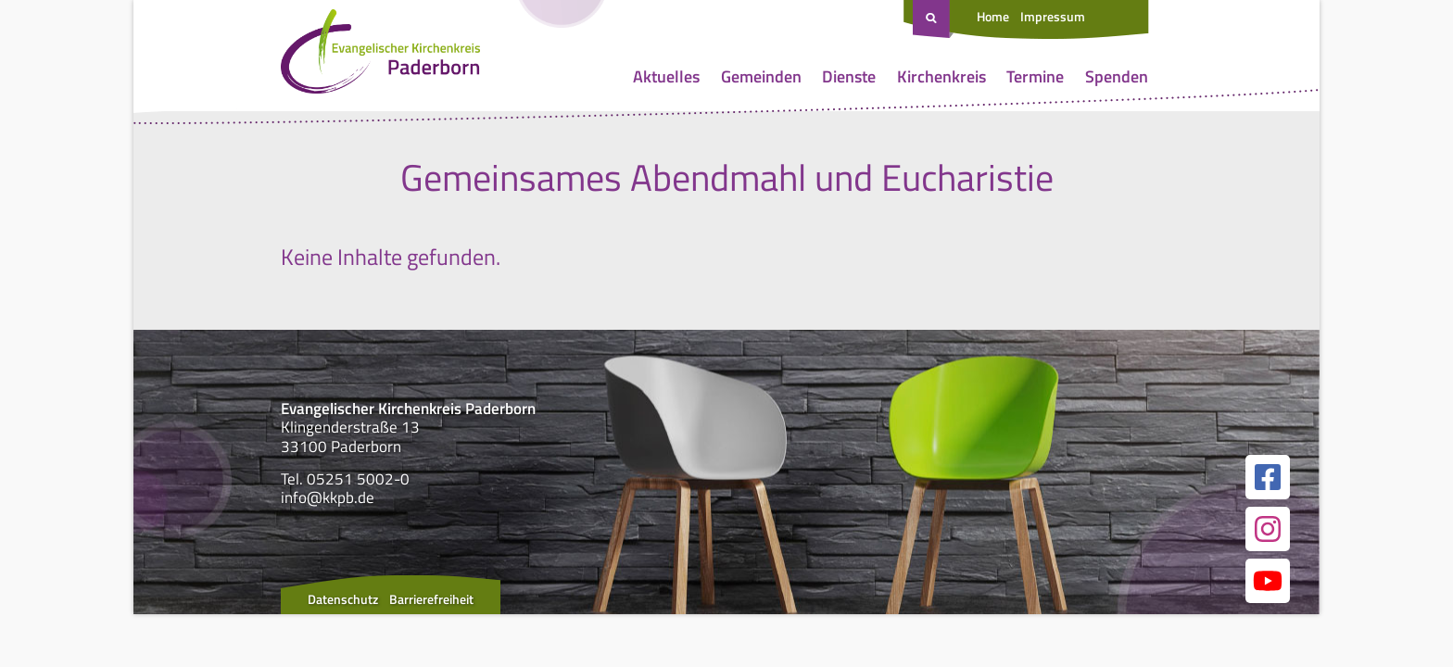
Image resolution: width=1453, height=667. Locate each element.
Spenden (1116, 76)
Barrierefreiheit (431, 599)
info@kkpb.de (327, 497)
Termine (1035, 76)
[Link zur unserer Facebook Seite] (1267, 477)
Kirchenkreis (941, 76)
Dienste (849, 76)
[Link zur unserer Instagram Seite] (1267, 529)
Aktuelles (666, 76)
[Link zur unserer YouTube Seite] (1267, 581)
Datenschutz (343, 599)
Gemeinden (761, 76)
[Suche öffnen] (933, 19)
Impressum (1052, 16)
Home (993, 16)
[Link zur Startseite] (380, 55)
